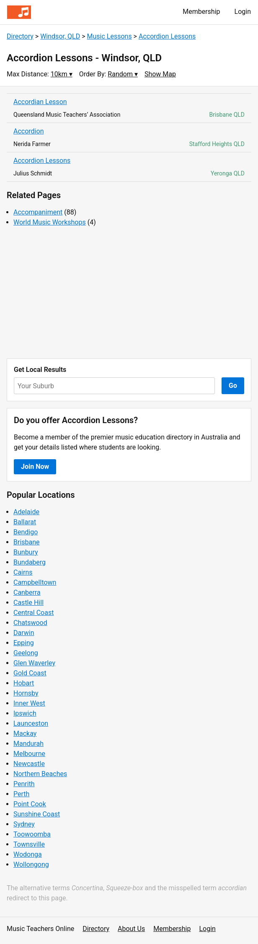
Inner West (29, 703)
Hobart (23, 683)
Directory (20, 36)
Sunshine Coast (36, 814)
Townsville (29, 844)
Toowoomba (32, 834)
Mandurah (28, 744)
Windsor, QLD (60, 36)
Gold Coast (29, 673)
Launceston (30, 723)
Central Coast (33, 613)
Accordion (28, 131)
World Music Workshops (49, 222)
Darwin (23, 633)
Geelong (25, 653)
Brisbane (26, 542)
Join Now (35, 467)
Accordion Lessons (167, 36)
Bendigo (25, 532)
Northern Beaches (40, 774)
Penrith (24, 784)
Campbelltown (34, 582)
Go (233, 386)
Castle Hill (28, 603)
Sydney (24, 824)
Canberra (27, 592)
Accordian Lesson (40, 102)
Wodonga (27, 854)
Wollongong (31, 864)
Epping (23, 643)
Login (243, 12)
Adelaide (26, 512)
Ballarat (24, 522)
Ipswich (24, 713)
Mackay (24, 733)
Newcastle (29, 764)
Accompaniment (37, 212)
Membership (201, 12)
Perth (21, 794)
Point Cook (29, 804)
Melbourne (29, 754)
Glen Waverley (34, 663)
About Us (131, 929)
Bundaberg (29, 562)
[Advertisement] (129, 293)
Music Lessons (109, 36)
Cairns (23, 572)
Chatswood (30, 623)
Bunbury (25, 552)
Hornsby (26, 693)
